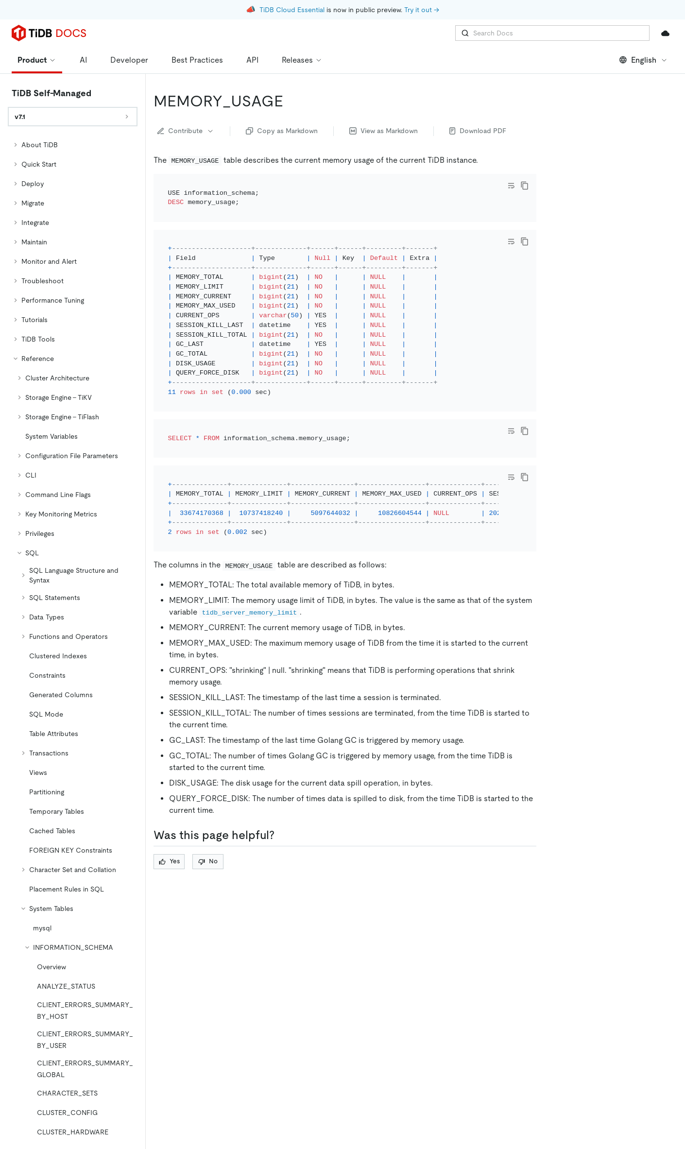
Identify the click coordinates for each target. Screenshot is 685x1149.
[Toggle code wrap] (511, 185)
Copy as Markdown (282, 131)
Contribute (185, 131)
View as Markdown (383, 131)
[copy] (524, 185)
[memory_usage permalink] (291, 101)
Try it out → (421, 10)
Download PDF (477, 131)
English (643, 60)
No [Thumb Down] (208, 808)
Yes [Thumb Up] (169, 808)
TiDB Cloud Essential (292, 10)
